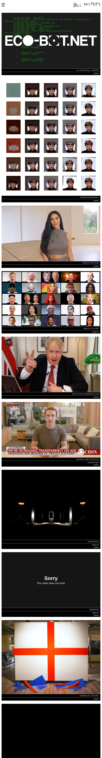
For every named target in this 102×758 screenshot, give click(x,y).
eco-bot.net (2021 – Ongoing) (88, 70)
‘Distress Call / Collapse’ (89, 695)
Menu (3, 5)
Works (96, 73)
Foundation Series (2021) (89, 197)
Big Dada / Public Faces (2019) (88, 459)
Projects (95, 332)
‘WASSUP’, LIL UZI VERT (91, 328)
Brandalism (94, 609)
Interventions (93, 462)
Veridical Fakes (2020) (90, 263)
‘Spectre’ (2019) (93, 541)
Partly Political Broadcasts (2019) (85, 394)
